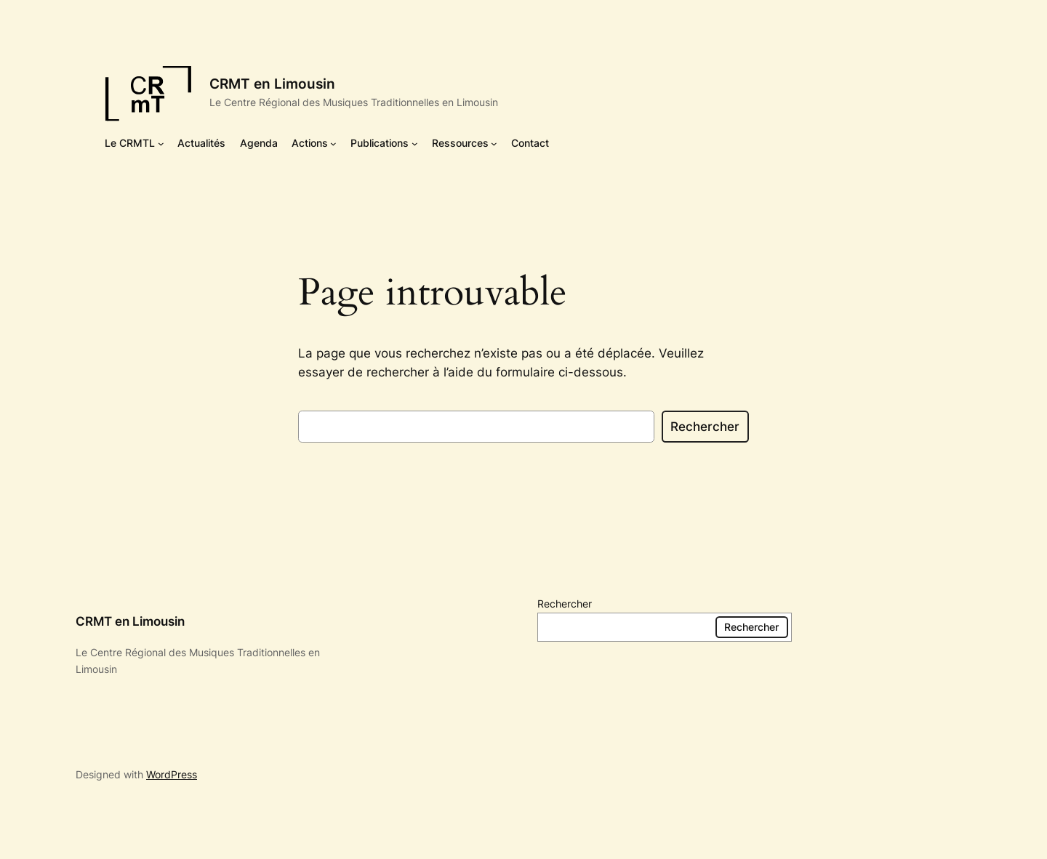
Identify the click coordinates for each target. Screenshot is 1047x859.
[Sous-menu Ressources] (494, 143)
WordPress (171, 774)
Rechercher (704, 426)
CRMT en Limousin (272, 83)
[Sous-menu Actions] (333, 143)
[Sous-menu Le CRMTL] (161, 143)
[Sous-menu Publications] (415, 143)
